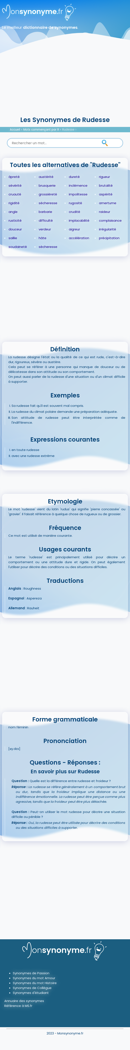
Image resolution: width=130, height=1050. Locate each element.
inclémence (78, 185)
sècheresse (48, 246)
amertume (107, 203)
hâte (42, 238)
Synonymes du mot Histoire (35, 983)
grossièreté (48, 194)
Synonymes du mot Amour (34, 978)
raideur (104, 211)
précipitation (109, 238)
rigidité (14, 203)
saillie (13, 238)
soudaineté (18, 246)
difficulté (46, 220)
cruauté (15, 194)
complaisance (110, 220)
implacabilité (79, 220)
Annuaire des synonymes (24, 1001)
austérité (46, 177)
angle (13, 211)
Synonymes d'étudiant (31, 992)
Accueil (15, 130)
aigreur (74, 229)
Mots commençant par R (41, 130)
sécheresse (48, 203)
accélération (79, 238)
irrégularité (107, 229)
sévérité (15, 185)
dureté (74, 177)
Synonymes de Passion (31, 973)
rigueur (104, 177)
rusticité (15, 220)
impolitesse (78, 194)
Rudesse (68, 130)
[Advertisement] (65, 83)
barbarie (45, 211)
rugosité (75, 203)
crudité (74, 211)
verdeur (45, 229)
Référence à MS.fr (18, 1005)
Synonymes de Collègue (32, 988)
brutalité (106, 185)
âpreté (14, 177)
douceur (15, 229)
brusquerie (47, 185)
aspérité (105, 194)
